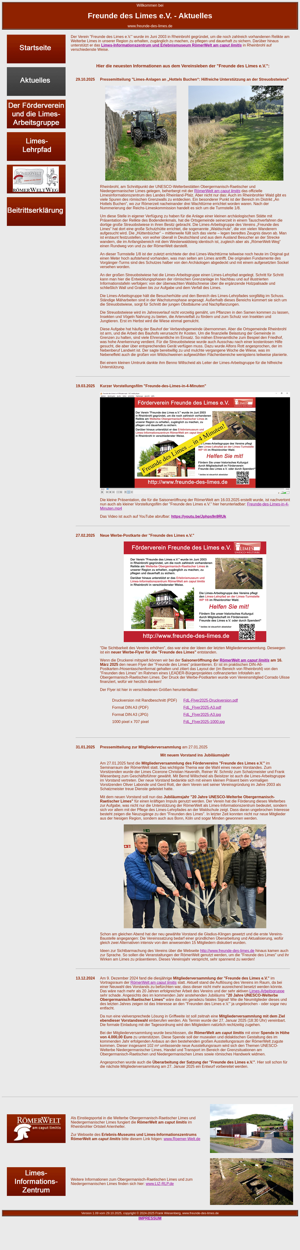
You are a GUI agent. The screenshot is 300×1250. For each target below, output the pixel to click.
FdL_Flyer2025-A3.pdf (202, 707)
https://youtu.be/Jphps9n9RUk (198, 516)
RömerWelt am (217, 191)
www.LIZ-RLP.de (160, 1184)
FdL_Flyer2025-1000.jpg (204, 722)
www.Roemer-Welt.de (182, 1139)
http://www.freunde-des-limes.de (227, 951)
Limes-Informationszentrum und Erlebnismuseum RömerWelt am (171, 45)
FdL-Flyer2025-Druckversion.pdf (210, 700)
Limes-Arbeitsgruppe (267, 991)
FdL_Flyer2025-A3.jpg (202, 715)
